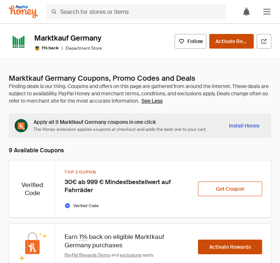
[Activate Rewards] (231, 41)
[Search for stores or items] (136, 11)
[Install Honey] (244, 126)
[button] (266, 11)
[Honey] (23, 11)
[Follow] (190, 41)
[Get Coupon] (230, 189)
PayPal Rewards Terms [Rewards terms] (87, 255)
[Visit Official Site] (264, 41)
